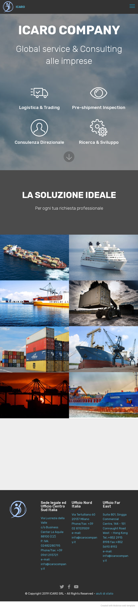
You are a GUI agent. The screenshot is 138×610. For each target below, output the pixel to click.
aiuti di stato (104, 593)
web (124, 605)
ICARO (20, 7)
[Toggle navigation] (132, 6)
